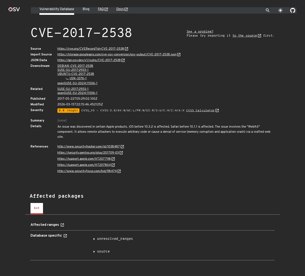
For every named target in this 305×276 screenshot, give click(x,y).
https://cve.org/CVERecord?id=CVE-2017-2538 (90, 49)
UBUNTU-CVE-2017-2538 (75, 74)
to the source (244, 36)
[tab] (36, 208)
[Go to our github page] (292, 10)
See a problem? (200, 32)
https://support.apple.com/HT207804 (84, 165)
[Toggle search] (267, 10)
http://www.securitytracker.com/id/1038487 (88, 147)
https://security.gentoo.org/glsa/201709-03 (88, 153)
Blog (86, 9)
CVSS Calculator (200, 110)
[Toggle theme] (280, 10)
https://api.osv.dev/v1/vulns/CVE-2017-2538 (89, 60)
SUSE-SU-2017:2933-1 (73, 70)
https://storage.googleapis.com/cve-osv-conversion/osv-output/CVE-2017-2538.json (116, 55)
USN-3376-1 (78, 79)
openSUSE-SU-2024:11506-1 (77, 83)
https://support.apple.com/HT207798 (84, 159)
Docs (120, 9)
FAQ (101, 9)
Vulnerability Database (56, 9)
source (103, 252)
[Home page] (14, 10)
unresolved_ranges (115, 239)
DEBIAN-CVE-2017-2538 (75, 66)
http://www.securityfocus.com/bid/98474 (87, 171)
